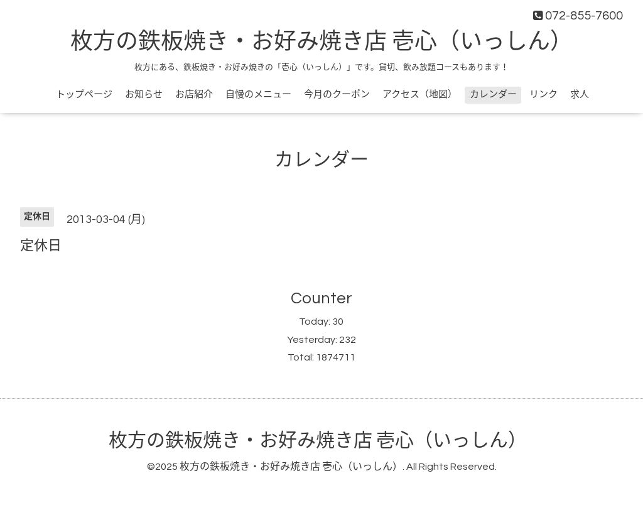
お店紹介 (194, 94)
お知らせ (144, 94)
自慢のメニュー (258, 94)
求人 (579, 94)
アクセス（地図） (419, 94)
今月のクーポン (337, 94)
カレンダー (493, 94)
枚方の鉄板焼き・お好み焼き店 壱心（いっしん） (321, 42)
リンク (543, 94)
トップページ (84, 94)
